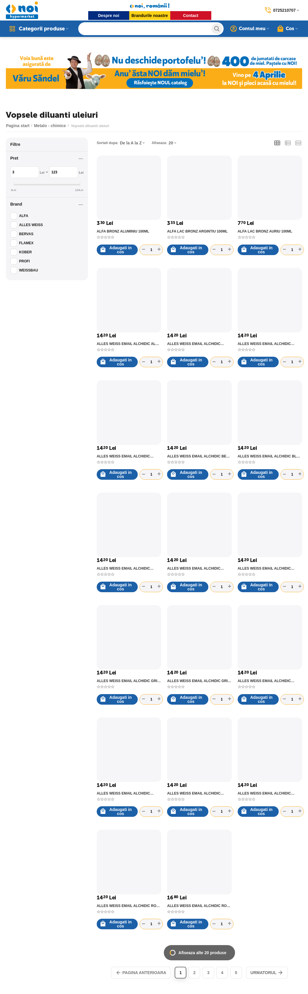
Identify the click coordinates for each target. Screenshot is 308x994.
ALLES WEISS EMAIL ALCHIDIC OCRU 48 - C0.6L (264, 793)
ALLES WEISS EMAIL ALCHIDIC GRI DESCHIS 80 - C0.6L (127, 681)
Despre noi (108, 15)
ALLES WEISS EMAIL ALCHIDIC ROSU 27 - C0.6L (129, 906)
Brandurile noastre (149, 15)
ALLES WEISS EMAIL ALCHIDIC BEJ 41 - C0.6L (197, 456)
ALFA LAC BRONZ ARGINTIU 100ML (197, 231)
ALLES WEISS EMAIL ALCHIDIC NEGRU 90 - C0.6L (193, 793)
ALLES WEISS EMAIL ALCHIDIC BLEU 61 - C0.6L (270, 456)
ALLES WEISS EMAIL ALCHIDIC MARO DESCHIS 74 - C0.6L (264, 681)
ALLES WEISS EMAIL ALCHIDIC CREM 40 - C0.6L (123, 568)
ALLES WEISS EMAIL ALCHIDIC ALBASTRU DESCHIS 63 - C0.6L (194, 344)
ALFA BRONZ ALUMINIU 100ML (123, 231)
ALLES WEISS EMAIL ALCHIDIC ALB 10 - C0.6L (127, 344)
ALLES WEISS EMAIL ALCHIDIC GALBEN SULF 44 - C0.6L (193, 568)
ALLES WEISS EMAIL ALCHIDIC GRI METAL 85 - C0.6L (197, 681)
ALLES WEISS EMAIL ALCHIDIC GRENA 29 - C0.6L (264, 568)
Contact (190, 15)
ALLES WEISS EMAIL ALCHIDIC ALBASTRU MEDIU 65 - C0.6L (123, 456)
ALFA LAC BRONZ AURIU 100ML (265, 231)
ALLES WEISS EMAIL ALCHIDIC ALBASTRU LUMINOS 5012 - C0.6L (267, 344)
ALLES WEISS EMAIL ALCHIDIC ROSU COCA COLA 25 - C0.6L (199, 906)
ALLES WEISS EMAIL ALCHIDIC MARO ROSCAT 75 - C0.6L (123, 793)
